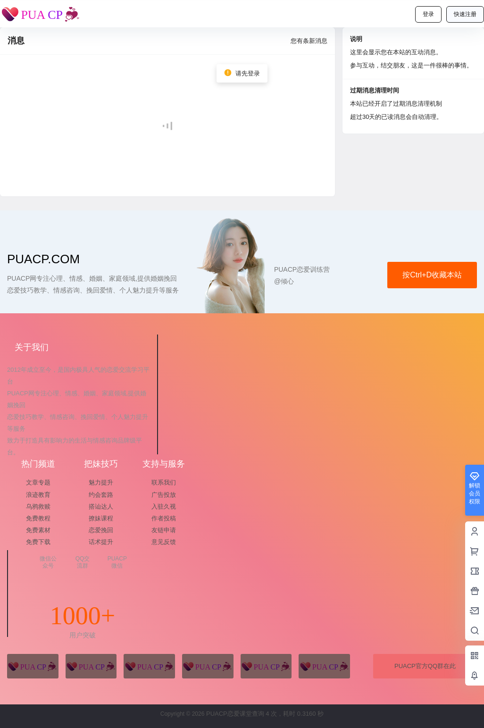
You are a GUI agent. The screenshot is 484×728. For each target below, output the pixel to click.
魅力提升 (101, 482)
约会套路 (101, 494)
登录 (428, 14)
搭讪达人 (101, 506)
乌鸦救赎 (38, 506)
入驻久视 (163, 506)
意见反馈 (163, 541)
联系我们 (163, 482)
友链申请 (163, 530)
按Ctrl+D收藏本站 (432, 275)
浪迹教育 (38, 494)
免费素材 (38, 530)
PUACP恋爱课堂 (227, 713)
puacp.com (43, 259)
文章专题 (38, 482)
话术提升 (101, 541)
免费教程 (38, 518)
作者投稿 (163, 518)
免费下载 (38, 541)
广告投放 (163, 494)
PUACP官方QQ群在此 (425, 665)
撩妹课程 (101, 518)
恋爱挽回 (101, 530)
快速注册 (465, 14)
